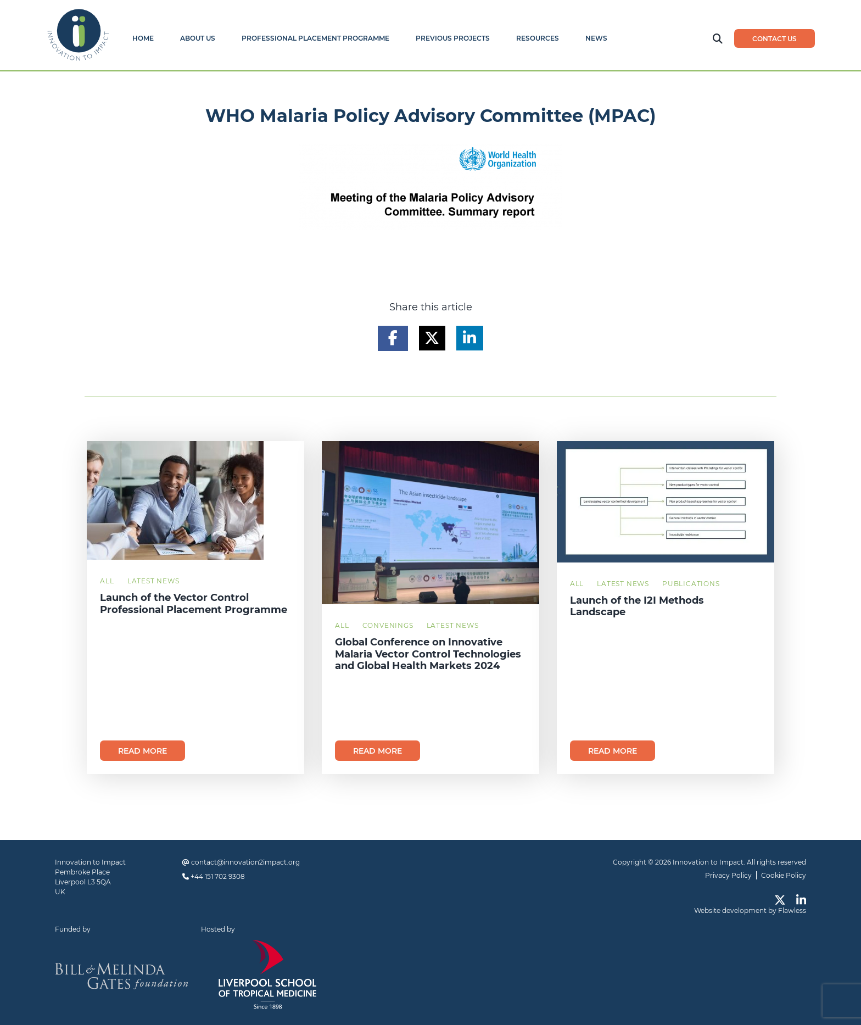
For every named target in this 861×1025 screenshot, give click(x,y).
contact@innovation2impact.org (245, 862)
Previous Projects (453, 38)
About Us (197, 38)
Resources (537, 38)
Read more (142, 751)
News (596, 38)
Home (143, 38)
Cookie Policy (783, 875)
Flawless (792, 910)
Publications (691, 584)
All (107, 581)
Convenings (387, 625)
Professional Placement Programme (315, 38)
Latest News (153, 581)
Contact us (774, 39)
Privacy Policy (728, 875)
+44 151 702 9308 (218, 876)
